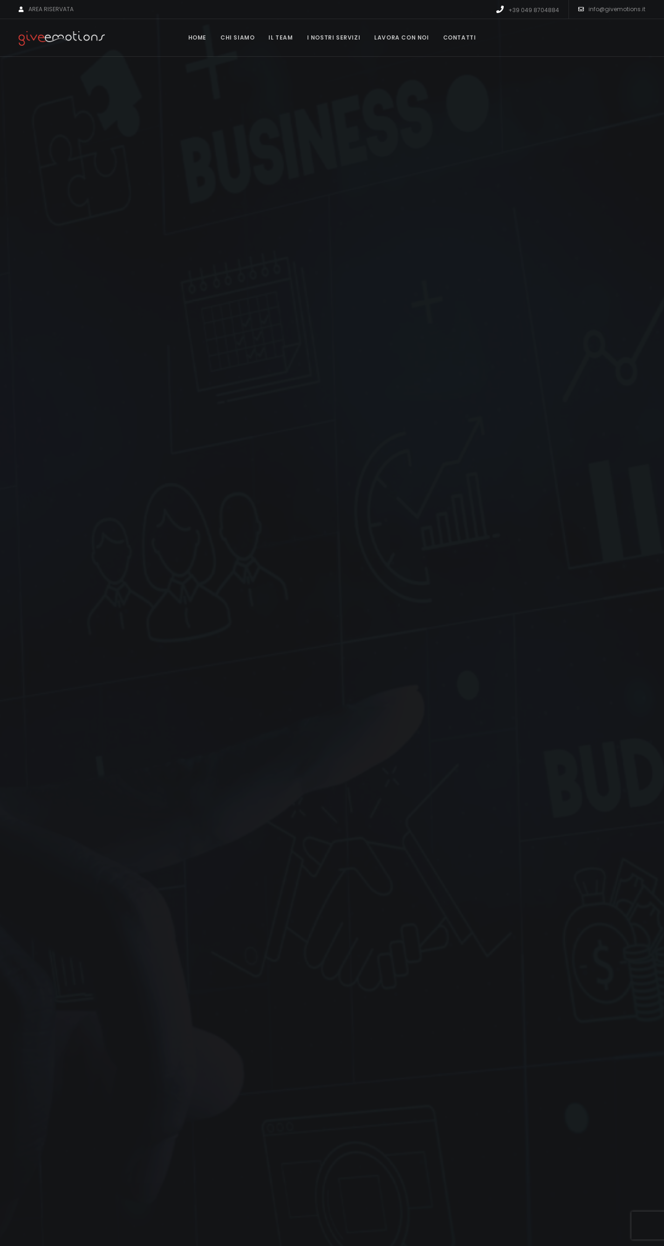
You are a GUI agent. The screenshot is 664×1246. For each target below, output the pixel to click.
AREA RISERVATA (46, 9)
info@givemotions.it (611, 9)
